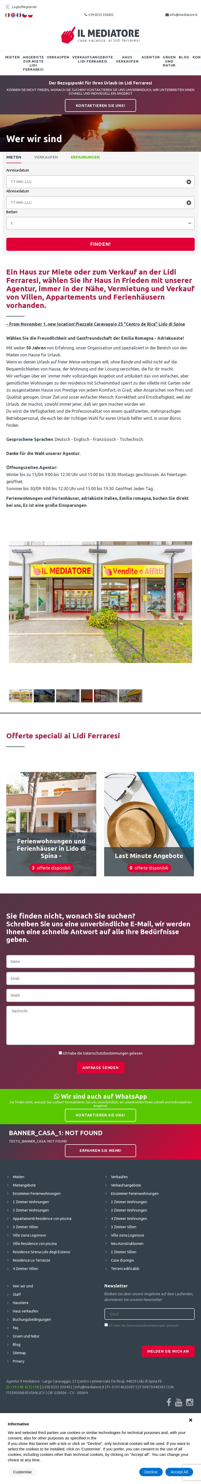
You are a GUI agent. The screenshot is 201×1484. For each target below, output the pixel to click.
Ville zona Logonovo (29, 1235)
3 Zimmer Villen (25, 1227)
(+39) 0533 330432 (57, 1387)
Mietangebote (24, 1185)
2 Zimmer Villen (123, 1252)
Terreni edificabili (125, 1269)
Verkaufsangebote (126, 1185)
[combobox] (100, 223)
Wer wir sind (23, 1286)
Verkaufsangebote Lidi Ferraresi (92, 59)
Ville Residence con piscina (35, 1244)
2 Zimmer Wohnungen (31, 1202)
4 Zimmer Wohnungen (129, 1219)
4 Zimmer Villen (25, 1269)
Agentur (151, 57)
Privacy (18, 1361)
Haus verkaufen (127, 59)
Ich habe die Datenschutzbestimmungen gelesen (103, 1053)
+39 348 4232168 (22, 1387)
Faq (15, 1328)
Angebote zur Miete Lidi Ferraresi (33, 63)
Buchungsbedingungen (32, 1319)
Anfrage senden (100, 1068)
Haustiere (21, 1303)
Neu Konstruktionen (127, 1244)
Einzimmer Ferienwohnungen (36, 1193)
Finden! (100, 244)
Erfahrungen (85, 157)
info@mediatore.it (181, 14)
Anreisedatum (17, 170)
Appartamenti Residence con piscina (42, 1219)
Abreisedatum (17, 191)
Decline (151, 1472)
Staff (17, 1294)
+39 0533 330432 (99, 14)
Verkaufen (58, 57)
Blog (184, 57)
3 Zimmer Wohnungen (31, 1210)
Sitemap (19, 1353)
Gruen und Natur (169, 61)
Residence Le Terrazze (31, 1260)
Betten (12, 212)
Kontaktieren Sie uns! (100, 106)
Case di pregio (122, 1260)
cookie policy (109, 1438)
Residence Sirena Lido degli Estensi (41, 1252)
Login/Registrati (24, 7)
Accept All (179, 1472)
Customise (22, 1472)
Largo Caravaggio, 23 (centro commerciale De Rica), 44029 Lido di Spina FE (102, 1381)
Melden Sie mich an (168, 1351)
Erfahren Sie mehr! (100, 1150)
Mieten (12, 57)
